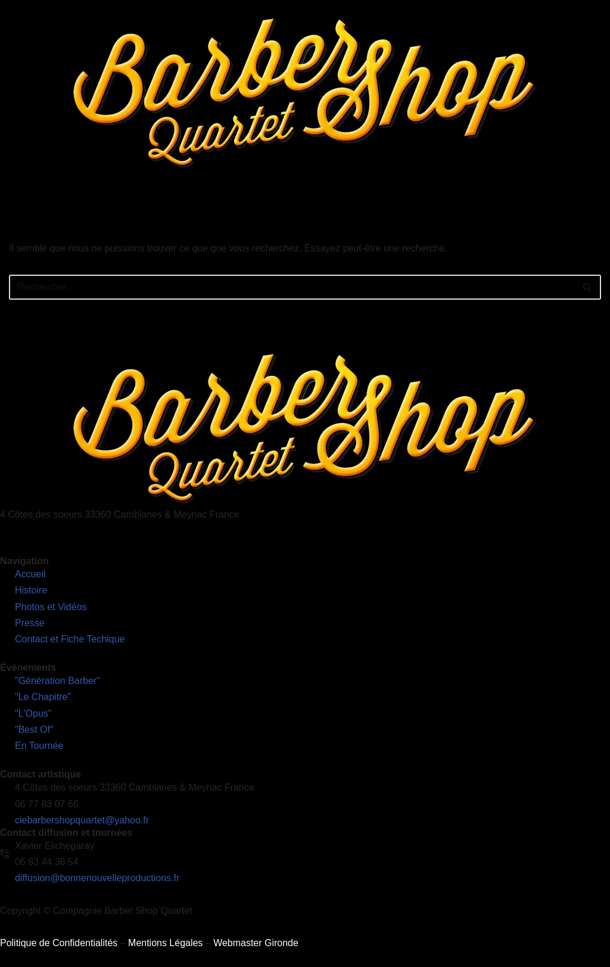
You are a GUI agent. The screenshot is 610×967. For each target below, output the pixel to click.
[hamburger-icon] (596, 195)
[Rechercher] (291, 287)
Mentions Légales (165, 943)
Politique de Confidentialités (58, 943)
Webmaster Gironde (255, 943)
